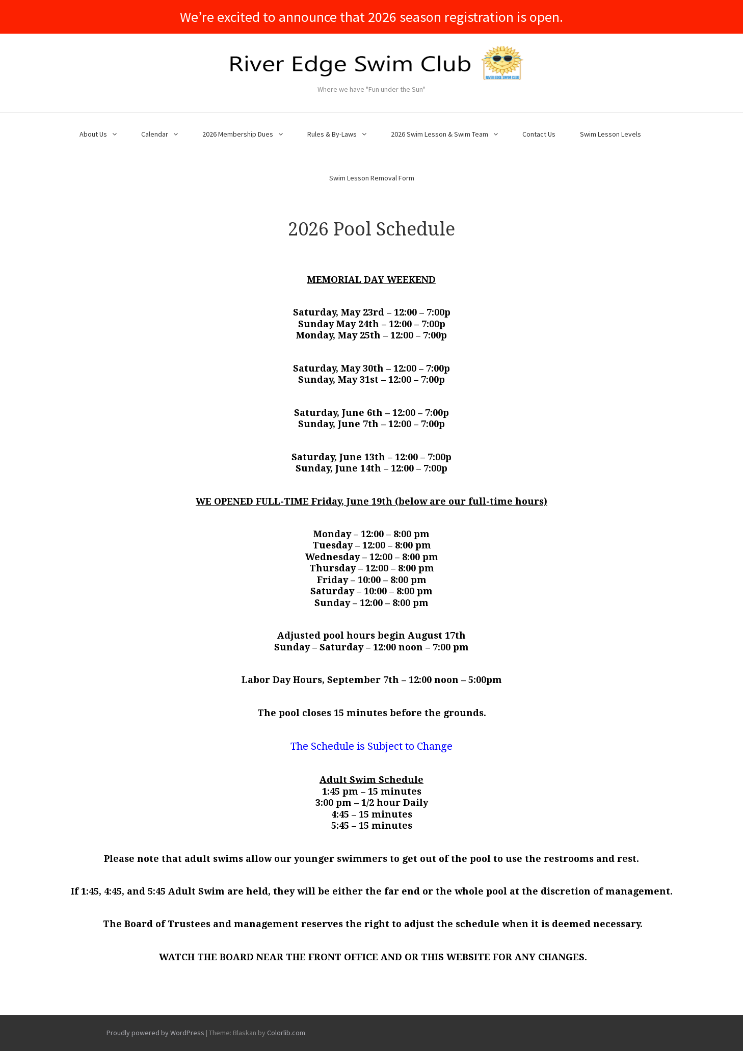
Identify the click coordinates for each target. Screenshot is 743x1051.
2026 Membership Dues (237, 134)
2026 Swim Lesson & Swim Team (439, 134)
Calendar (154, 134)
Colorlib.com (286, 1032)
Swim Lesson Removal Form (371, 177)
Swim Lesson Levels (610, 134)
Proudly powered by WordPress (155, 1032)
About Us (93, 134)
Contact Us (538, 134)
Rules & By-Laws (332, 134)
